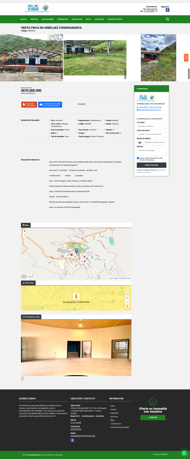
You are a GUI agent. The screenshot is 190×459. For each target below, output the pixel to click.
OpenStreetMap (125, 278)
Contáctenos (115, 19)
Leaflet (111, 278)
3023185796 (152, 9)
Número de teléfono (144, 138)
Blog (88, 19)
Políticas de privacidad (120, 427)
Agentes (99, 19)
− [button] (24, 235)
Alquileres (48, 19)
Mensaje (140, 146)
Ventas (34, 19)
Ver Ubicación (69, 302)
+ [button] (24, 231)
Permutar (62, 19)
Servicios (77, 19)
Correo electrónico (144, 130)
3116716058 (149, 11)
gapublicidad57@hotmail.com (150, 110)
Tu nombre (141, 122)
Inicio (24, 19)
